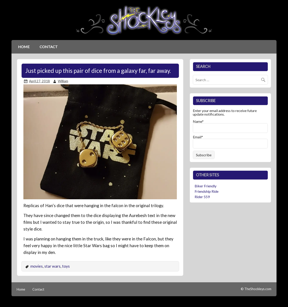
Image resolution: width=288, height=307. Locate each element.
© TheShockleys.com (256, 289)
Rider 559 (202, 197)
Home (23, 47)
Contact (49, 47)
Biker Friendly (205, 186)
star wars (52, 266)
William (63, 81)
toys (66, 266)
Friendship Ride (206, 191)
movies (36, 266)
